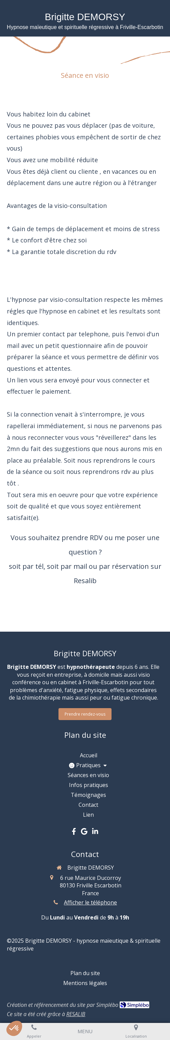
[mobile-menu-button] (85, 1031)
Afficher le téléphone (90, 902)
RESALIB (75, 1014)
